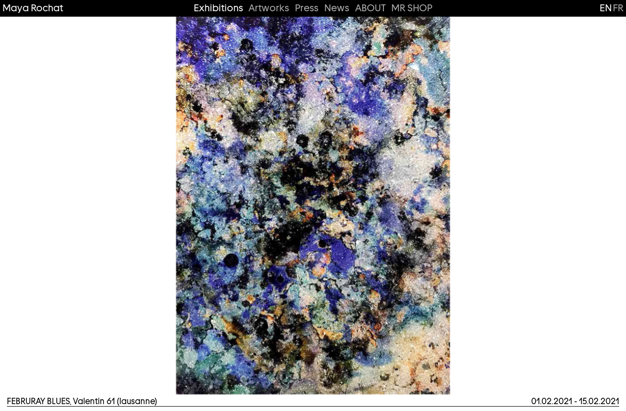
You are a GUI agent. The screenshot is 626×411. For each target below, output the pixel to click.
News (336, 8)
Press (306, 8)
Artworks (268, 8)
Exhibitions (218, 8)
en (606, 8)
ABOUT (370, 8)
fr (618, 8)
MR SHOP (411, 8)
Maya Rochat (32, 8)
